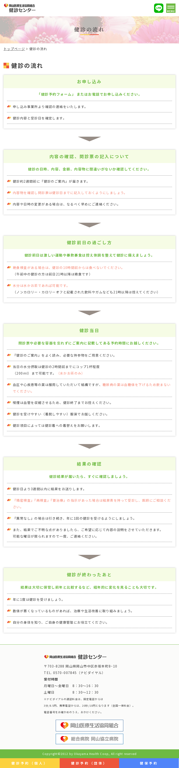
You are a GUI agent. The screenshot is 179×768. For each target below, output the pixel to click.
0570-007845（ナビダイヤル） (79, 672)
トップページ (14, 48)
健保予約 (149, 763)
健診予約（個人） (29, 763)
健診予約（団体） (89, 763)
